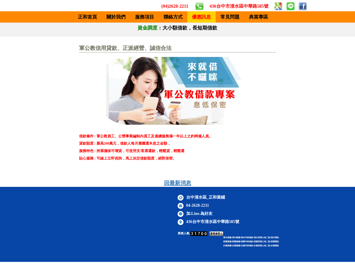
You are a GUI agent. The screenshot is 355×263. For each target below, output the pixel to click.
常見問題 (229, 17)
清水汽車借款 (247, 237)
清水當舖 (227, 237)
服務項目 (144, 17)
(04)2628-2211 (174, 6)
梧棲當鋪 (236, 241)
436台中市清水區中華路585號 (239, 6)
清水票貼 (275, 237)
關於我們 (116, 17)
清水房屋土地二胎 (262, 237)
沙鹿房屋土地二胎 (262, 245)
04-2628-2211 (197, 205)
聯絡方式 (173, 17)
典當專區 (258, 17)
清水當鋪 (236, 237)
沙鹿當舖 (227, 245)
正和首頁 (87, 17)
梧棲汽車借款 (247, 241)
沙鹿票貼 (275, 245)
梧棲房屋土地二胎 (262, 241)
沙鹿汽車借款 (247, 245)
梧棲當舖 (227, 241)
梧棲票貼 (275, 241)
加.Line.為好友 (199, 213)
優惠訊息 (201, 17)
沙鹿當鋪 (236, 245)
